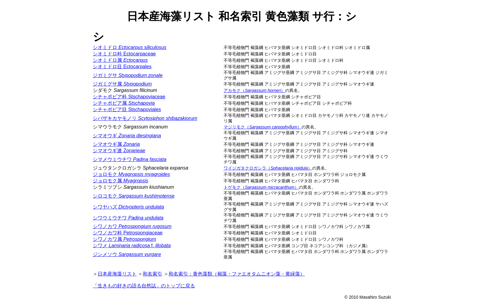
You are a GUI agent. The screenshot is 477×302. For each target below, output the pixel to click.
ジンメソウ (127, 254)
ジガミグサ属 (122, 83)
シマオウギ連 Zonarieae (119, 150)
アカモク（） (254, 90)
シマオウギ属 (116, 144)
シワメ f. (132, 245)
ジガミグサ (127, 75)
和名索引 (152, 273)
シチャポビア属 (124, 103)
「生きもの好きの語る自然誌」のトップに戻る (144, 285)
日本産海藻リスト (117, 273)
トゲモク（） (261, 187)
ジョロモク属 (120, 180)
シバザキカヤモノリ (145, 118)
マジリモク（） (262, 127)
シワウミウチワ (128, 217)
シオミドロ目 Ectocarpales (122, 66)
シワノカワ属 (124, 239)
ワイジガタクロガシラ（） (268, 168)
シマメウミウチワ (129, 159)
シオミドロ (129, 47)
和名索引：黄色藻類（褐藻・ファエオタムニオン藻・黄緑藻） (237, 273)
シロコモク (134, 195)
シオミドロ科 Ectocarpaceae (124, 53)
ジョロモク (131, 174)
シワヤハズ (128, 206)
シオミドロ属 (120, 60)
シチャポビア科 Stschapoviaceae (129, 96)
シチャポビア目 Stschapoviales (127, 109)
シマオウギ (127, 135)
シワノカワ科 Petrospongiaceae (127, 232)
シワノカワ (132, 226)
